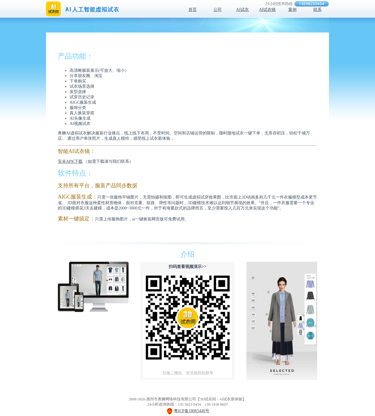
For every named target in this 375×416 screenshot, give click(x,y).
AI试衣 (242, 9)
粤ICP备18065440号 (191, 411)
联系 (317, 9)
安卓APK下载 (70, 161)
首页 (192, 9)
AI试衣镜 (267, 9)
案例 (292, 9)
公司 (217, 9)
